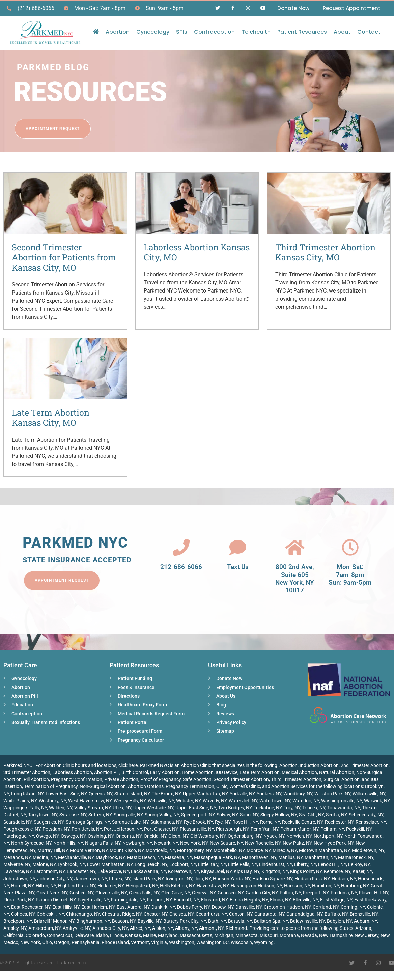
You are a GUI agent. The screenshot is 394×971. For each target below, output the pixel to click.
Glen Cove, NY (175, 892)
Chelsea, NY (181, 914)
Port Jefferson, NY (123, 829)
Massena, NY (178, 857)
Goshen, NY (81, 892)
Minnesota (246, 935)
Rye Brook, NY (198, 822)
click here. (128, 765)
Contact (369, 32)
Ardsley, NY (14, 928)
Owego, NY (47, 836)
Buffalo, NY (336, 914)
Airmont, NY (211, 928)
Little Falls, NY (242, 864)
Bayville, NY (149, 921)
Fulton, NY (290, 892)
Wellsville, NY (161, 800)
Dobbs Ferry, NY (193, 907)
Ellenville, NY (305, 900)
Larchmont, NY (49, 871)
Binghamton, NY (93, 921)
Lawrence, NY (17, 871)
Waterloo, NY (305, 800)
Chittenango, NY (83, 914)
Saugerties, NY (49, 822)
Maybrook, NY (110, 857)
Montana (289, 935)
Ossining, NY (101, 836)
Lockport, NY (182, 864)
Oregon (61, 942)
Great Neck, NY (51, 892)
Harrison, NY (297, 885)
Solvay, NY (227, 814)
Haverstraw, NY (213, 885)
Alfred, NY (140, 928)
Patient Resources (302, 32)
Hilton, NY (46, 885)
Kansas (133, 935)
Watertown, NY (274, 800)
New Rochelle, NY (263, 843)
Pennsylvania (86, 942)
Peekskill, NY (359, 829)
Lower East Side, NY (66, 793)
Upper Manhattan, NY (205, 793)
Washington (181, 942)
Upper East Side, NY (195, 807)
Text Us (238, 567)
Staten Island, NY (132, 793)
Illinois (116, 935)
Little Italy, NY (212, 864)
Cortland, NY (326, 907)
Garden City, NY (262, 892)
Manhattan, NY (320, 857)
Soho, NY (249, 814)
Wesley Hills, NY (130, 800)
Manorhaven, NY (259, 857)
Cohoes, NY (23, 914)
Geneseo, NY (231, 892)
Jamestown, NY (90, 878)
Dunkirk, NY (163, 907)
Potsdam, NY (56, 829)
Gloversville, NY (111, 892)
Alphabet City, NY (110, 928)
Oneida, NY (155, 836)
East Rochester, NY (30, 907)
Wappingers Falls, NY (25, 807)
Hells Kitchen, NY (177, 885)
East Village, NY (336, 900)
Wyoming (264, 942)
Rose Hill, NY (245, 822)
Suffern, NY (100, 814)
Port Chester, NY (161, 829)
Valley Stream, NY (92, 807)
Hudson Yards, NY (231, 878)
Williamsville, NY (369, 793)
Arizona (363, 928)
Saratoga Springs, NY (88, 822)
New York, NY (194, 843)
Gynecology (152, 32)
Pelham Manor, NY (299, 829)
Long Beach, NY (151, 864)
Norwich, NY (299, 836)
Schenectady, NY (366, 814)
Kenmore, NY (337, 871)
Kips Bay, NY (246, 871)
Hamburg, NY (355, 885)
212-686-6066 (181, 567)
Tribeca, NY (313, 807)
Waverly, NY (215, 800)
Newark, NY (166, 843)
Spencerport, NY (198, 814)
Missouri (269, 935)
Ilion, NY (202, 878)
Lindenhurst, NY (275, 864)
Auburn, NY (365, 921)
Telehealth (256, 32)
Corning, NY (353, 907)
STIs (181, 32)
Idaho (102, 935)
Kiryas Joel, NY (216, 871)
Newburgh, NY (137, 843)
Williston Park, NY (332, 793)
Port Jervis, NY (87, 829)
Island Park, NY (148, 878)
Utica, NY (122, 807)
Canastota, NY (269, 914)
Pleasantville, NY (197, 829)
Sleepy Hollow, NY (278, 814)
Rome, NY (270, 822)
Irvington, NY (179, 878)
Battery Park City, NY (184, 921)
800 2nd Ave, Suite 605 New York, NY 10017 (294, 578)
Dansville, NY (248, 907)
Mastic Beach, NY (145, 857)
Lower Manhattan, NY (110, 864)
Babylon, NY (339, 921)
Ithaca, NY (119, 878)
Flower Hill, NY (373, 892)
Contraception (214, 32)
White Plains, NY (20, 800)
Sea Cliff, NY (311, 814)
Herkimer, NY (110, 885)
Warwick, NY (377, 800)
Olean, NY (178, 836)
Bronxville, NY (364, 914)
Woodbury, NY (297, 793)
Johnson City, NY (54, 878)
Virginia (159, 942)
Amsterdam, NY (44, 928)
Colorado (35, 935)
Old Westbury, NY (208, 836)
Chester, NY (155, 914)
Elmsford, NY (214, 900)
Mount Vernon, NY (89, 850)
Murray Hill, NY (52, 850)
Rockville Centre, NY (302, 822)
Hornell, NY (22, 885)
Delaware (84, 935)
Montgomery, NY (194, 850)
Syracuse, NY (72, 814)
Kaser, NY (362, 871)
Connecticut (59, 935)
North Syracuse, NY (31, 843)
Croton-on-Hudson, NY (287, 907)
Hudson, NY (344, 878)
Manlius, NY (290, 857)
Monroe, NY (259, 850)
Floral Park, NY (18, 900)
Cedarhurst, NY (211, 914)
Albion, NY (162, 928)
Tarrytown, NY (42, 814)
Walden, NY (60, 807)
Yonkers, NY (269, 793)
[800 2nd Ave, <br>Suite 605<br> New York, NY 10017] (294, 547)
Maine (149, 935)
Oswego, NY (73, 836)
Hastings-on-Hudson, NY (256, 885)
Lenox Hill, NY (332, 864)
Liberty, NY (305, 864)
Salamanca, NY (166, 822)
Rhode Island (115, 942)
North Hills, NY (68, 843)
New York (30, 942)
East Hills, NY (65, 907)
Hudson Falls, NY (312, 878)
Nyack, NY (273, 836)
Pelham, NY (332, 829)
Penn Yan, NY (264, 829)
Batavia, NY (240, 921)
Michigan (223, 935)
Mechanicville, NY (76, 857)
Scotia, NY (336, 814)
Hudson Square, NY (272, 878)
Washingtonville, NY (341, 800)
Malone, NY (44, 864)
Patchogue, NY (18, 836)
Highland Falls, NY (76, 885)
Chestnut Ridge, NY (122, 914)
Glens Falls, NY (144, 892)
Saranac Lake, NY (130, 822)
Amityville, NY (76, 928)
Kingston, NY (274, 871)
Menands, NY (17, 857)
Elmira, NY (280, 900)
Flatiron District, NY (56, 900)
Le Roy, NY (359, 864)
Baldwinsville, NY (307, 921)
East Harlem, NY (98, 907)
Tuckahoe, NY (268, 807)
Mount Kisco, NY (127, 850)
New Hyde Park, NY (334, 843)
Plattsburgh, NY (232, 829)
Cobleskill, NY (50, 914)
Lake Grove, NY (113, 871)
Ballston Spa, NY (271, 921)
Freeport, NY (316, 892)
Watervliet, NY (243, 800)
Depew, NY (222, 907)
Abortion (118, 32)
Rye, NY (222, 822)
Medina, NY (44, 857)
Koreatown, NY (183, 871)
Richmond (236, 928)
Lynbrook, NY (71, 864)
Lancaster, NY (81, 871)
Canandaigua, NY (304, 914)
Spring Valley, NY (162, 814)
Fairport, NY (159, 900)
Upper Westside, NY (153, 807)
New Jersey (366, 935)
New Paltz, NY (297, 843)
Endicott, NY (186, 900)
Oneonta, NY (129, 836)
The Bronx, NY (166, 793)
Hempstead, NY (142, 885)
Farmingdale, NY (128, 900)
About (342, 32)
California (13, 935)
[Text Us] (237, 547)
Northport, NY (328, 836)
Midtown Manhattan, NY (324, 850)
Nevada (309, 935)
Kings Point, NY (306, 871)
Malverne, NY (16, 864)
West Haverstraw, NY (90, 800)
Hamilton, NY (325, 885)
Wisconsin (241, 942)
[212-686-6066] (181, 547)
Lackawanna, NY (148, 871)
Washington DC (212, 942)
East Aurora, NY (133, 907)
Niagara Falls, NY (102, 843)
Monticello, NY (160, 850)
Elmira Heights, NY (249, 900)
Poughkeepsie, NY (21, 829)
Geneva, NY (204, 892)
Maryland (168, 935)
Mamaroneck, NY (355, 857)
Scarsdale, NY (17, 822)
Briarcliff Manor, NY (54, 921)
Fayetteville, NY (93, 900)
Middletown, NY (368, 850)
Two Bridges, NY (235, 807)
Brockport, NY (17, 921)
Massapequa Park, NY (217, 857)
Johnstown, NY (19, 878)
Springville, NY (128, 814)
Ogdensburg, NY (244, 836)
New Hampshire (336, 935)
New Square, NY (226, 843)
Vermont (140, 942)
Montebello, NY (229, 850)
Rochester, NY (339, 822)
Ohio (47, 942)
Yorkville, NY (242, 793)
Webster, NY (188, 800)
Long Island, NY (27, 793)
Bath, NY (217, 921)
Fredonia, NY (344, 892)
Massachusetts (196, 935)
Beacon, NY (124, 921)
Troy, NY (292, 807)
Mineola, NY (285, 850)
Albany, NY (186, 928)
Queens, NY (100, 793)
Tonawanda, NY (343, 807)
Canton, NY (240, 914)
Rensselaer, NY (371, 822)
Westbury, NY (52, 800)
